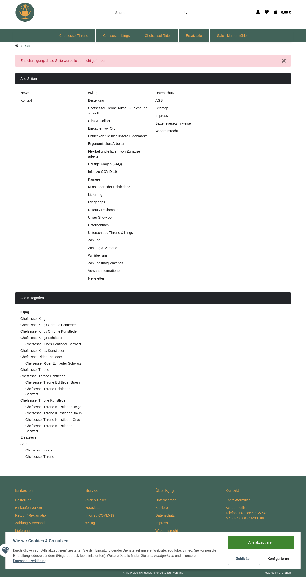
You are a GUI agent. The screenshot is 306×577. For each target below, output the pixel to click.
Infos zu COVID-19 (102, 172)
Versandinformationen (105, 271)
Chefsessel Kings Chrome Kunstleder (49, 331)
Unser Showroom (101, 217)
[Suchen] (145, 12)
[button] (258, 12)
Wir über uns (97, 255)
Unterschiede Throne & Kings (110, 233)
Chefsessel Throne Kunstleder (43, 400)
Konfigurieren (277, 559)
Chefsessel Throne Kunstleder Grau (52, 420)
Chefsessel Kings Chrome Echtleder (48, 325)
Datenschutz (165, 93)
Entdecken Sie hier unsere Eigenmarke (118, 136)
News (24, 93)
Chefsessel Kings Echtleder (41, 338)
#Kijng (93, 93)
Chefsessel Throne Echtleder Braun (52, 382)
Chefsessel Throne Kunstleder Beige (53, 407)
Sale (23, 444)
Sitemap (161, 108)
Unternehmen (98, 225)
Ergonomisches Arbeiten (106, 144)
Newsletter (96, 278)
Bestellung (96, 100)
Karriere (94, 179)
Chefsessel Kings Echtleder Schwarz (53, 344)
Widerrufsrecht (166, 131)
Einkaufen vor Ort (101, 128)
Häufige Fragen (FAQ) (105, 164)
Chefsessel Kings (38, 450)
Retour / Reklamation (104, 210)
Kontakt (26, 100)
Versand (178, 572)
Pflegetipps (96, 202)
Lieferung (95, 195)
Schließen (243, 559)
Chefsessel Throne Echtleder (42, 376)
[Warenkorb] (282, 12)
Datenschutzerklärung (30, 561)
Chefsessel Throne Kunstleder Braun (53, 413)
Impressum (163, 116)
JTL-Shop (285, 572)
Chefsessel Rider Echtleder (41, 357)
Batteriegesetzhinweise (173, 123)
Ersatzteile (28, 437)
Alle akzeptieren (260, 542)
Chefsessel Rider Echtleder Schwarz (53, 363)
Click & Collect (99, 121)
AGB (159, 100)
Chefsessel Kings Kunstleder (42, 350)
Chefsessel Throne (34, 370)
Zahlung (94, 240)
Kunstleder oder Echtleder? (109, 187)
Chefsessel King (32, 319)
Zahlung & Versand (102, 248)
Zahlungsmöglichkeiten (105, 263)
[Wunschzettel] (267, 12)
